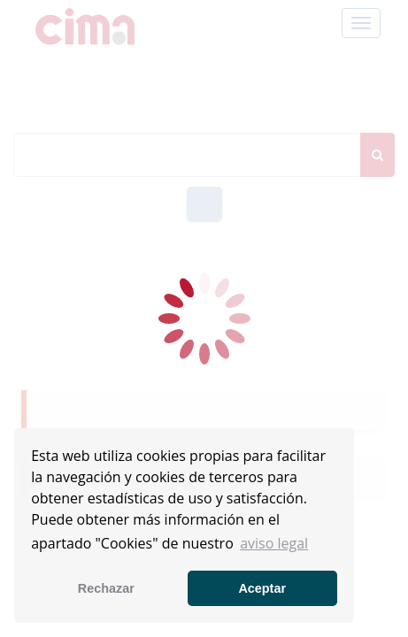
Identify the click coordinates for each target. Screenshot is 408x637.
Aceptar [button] (262, 588)
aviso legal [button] (274, 543)
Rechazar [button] (106, 588)
